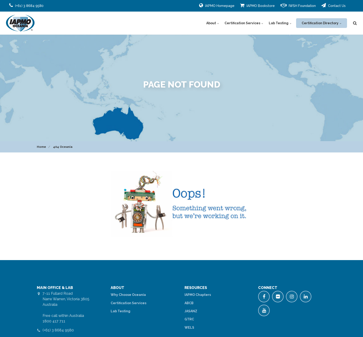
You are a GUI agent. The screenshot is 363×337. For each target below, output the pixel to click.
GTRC (189, 319)
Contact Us (333, 5)
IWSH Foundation (298, 5)
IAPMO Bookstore (257, 5)
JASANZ (191, 311)
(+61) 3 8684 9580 (58, 330)
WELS (189, 327)
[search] (355, 23)
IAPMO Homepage (217, 5)
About (212, 23)
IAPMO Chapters (198, 295)
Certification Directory (321, 23)
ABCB (189, 303)
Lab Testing (280, 23)
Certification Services (244, 23)
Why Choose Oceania (128, 295)
